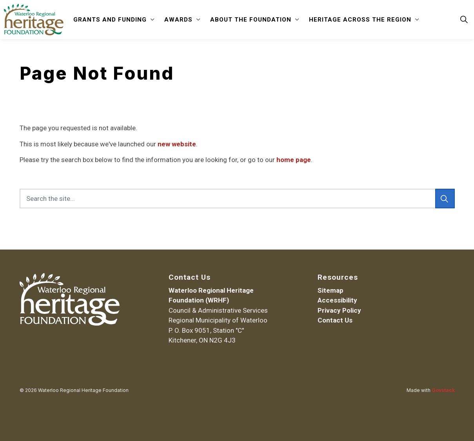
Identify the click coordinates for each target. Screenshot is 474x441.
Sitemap (330, 290)
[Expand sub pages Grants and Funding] (152, 19)
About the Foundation (250, 19)
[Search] (445, 198)
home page (293, 160)
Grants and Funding (110, 19)
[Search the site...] (237, 198)
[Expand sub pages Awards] (198, 19)
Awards (178, 19)
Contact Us (335, 320)
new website (177, 144)
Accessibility (337, 300)
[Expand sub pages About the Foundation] (297, 19)
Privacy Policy (339, 310)
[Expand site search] (463, 19)
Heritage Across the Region (360, 19)
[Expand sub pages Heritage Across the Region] (417, 19)
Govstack (443, 390)
